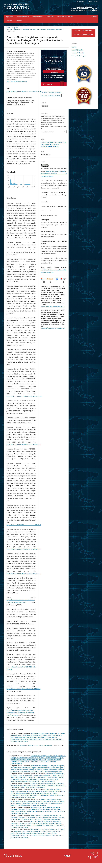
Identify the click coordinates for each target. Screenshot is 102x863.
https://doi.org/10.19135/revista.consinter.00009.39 (24, 525)
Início (8, 27)
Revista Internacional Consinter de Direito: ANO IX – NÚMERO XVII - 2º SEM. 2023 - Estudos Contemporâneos (37, 771)
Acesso (96, 1)
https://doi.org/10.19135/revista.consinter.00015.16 (24, 91)
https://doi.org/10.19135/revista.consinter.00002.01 (24, 444)
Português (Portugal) (78, 56)
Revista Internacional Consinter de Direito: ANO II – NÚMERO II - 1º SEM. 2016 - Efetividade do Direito (38, 786)
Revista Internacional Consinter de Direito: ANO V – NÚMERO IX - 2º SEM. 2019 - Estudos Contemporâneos (37, 818)
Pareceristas (50, 17)
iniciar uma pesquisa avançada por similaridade (36, 745)
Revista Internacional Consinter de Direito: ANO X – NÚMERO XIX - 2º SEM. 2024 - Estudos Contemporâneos (36, 762)
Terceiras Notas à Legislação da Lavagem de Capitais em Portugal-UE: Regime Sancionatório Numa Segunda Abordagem (36, 808)
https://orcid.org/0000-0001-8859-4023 (17, 81)
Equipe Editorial (37, 17)
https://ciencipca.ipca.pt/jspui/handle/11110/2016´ (23, 689)
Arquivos (15, 27)
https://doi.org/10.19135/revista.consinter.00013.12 (24, 573)
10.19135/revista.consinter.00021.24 (53, 307)
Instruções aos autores (65, 17)
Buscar (94, 17)
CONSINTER (80, 1)
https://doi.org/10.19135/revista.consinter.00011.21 (24, 549)
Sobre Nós (18, 21)
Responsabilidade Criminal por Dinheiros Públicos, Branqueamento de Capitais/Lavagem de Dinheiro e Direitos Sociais (37, 801)
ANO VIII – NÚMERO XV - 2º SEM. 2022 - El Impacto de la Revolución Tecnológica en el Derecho (34, 29)
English (74, 47)
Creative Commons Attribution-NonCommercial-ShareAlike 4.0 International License (54, 173)
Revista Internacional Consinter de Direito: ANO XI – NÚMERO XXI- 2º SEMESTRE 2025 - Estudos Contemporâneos (37, 739)
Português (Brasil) (78, 53)
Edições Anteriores (23, 17)
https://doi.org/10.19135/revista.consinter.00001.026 (24, 396)
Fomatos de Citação (48, 132)
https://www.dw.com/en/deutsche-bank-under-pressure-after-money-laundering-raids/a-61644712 (20, 712)
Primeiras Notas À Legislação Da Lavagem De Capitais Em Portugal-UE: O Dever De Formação (36, 816)
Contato (9, 21)
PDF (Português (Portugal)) (51, 95)
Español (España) (77, 50)
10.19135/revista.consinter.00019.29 (53, 328)
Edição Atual (9, 17)
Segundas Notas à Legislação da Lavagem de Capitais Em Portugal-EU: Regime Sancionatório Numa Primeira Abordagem (36, 822)
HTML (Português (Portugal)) (52, 92)
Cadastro (89, 1)
